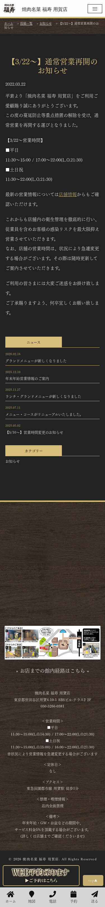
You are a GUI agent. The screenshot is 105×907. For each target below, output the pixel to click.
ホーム (10, 897)
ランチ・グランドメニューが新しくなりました (43, 396)
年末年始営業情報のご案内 (27, 378)
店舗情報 (68, 194)
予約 (73, 897)
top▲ (93, 880)
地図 (31, 897)
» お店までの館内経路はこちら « (52, 670)
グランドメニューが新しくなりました (36, 360)
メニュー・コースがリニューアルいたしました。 (44, 414)
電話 (52, 897)
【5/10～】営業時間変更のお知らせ (34, 432)
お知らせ (12, 461)
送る (94, 897)
